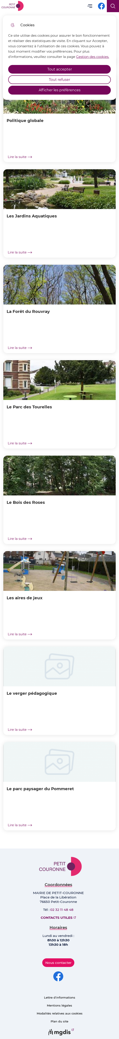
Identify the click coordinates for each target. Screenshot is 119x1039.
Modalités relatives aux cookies (60, 1013)
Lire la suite (20, 157)
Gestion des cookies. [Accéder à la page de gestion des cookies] (92, 57)
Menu (89, 6)
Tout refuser (59, 80)
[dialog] (59, 57)
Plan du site (59, 1021)
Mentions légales (59, 1005)
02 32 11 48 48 (61, 910)
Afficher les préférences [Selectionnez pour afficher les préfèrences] (60, 90)
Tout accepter (59, 69)
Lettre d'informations (59, 997)
